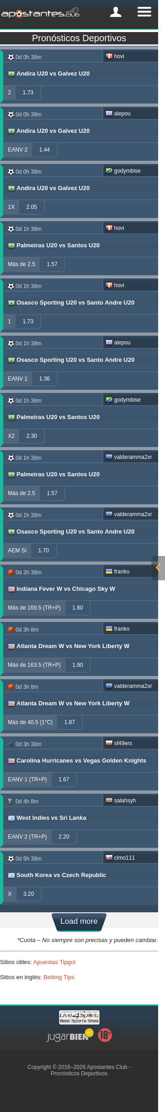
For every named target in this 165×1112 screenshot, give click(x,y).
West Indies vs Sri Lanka (46, 818)
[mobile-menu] (115, 12)
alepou (118, 113)
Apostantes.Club (107, 1067)
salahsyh (120, 800)
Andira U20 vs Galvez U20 (48, 74)
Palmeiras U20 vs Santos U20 (53, 245)
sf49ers (118, 743)
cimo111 (120, 857)
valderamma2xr (128, 457)
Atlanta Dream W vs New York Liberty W (68, 646)
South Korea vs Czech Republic (56, 875)
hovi (114, 56)
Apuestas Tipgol (54, 962)
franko (117, 571)
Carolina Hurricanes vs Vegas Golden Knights (76, 761)
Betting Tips (59, 977)
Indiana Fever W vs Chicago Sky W (61, 589)
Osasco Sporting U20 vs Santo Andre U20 (70, 303)
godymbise (123, 170)
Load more (79, 921)
